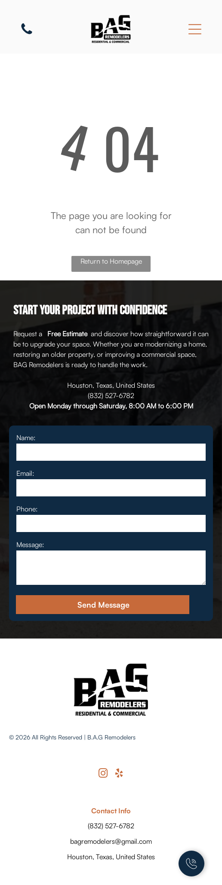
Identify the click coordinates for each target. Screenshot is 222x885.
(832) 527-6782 (111, 395)
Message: (30, 544)
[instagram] (103, 774)
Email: (25, 473)
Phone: (27, 509)
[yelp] (119, 774)
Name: (26, 437)
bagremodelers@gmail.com (111, 841)
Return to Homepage (111, 261)
